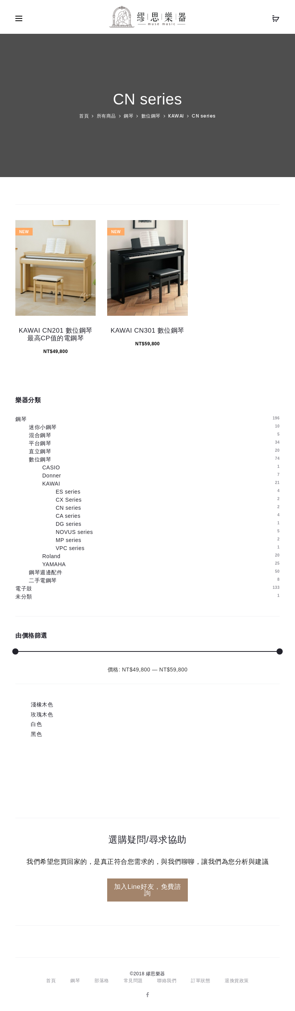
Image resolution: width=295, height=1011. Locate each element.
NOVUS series (74, 532)
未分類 (23, 596)
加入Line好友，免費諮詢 (147, 890)
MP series (68, 540)
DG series (68, 524)
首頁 (84, 116)
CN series (68, 508)
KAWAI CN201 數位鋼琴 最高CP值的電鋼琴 (56, 334)
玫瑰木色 (42, 714)
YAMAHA (54, 564)
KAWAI (176, 116)
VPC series (70, 548)
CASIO (51, 467)
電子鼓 (23, 588)
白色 (36, 724)
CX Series (69, 500)
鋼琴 (128, 116)
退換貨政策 (237, 980)
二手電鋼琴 (43, 580)
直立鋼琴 (40, 451)
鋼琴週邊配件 (45, 572)
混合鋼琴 (40, 435)
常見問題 (133, 980)
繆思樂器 (155, 973)
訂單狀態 (200, 980)
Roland (51, 556)
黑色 (36, 734)
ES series (68, 492)
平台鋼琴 (40, 443)
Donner (51, 475)
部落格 (101, 980)
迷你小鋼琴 (43, 427)
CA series (68, 516)
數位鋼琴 (151, 116)
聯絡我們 (166, 980)
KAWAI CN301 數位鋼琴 (147, 330)
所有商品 (106, 116)
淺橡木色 (42, 704)
